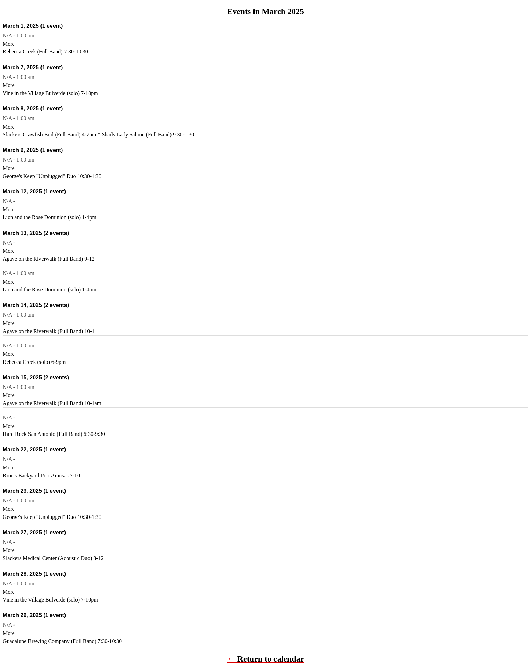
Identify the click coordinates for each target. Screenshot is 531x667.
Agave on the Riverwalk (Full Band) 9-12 (49, 259)
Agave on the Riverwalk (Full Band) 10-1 (49, 331)
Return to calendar (270, 658)
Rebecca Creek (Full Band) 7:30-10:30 (45, 52)
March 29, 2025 (34, 615)
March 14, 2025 (36, 305)
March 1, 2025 (33, 26)
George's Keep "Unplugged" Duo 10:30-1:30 (52, 176)
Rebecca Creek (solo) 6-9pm (34, 362)
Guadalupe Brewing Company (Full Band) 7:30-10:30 (62, 641)
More (9, 44)
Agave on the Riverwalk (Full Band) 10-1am (52, 403)
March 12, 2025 (34, 191)
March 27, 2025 (34, 532)
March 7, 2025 (33, 67)
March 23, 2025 (34, 491)
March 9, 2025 (33, 150)
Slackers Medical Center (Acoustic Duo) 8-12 (53, 558)
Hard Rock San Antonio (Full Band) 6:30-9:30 (54, 434)
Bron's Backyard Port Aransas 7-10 (41, 475)
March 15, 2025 (36, 377)
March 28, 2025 (34, 574)
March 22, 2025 (34, 449)
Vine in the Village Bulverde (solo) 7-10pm (50, 93)
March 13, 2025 (36, 233)
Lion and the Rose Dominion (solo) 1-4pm (49, 217)
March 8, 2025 (33, 108)
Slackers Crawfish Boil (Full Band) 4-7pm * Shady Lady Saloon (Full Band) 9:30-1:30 (98, 135)
